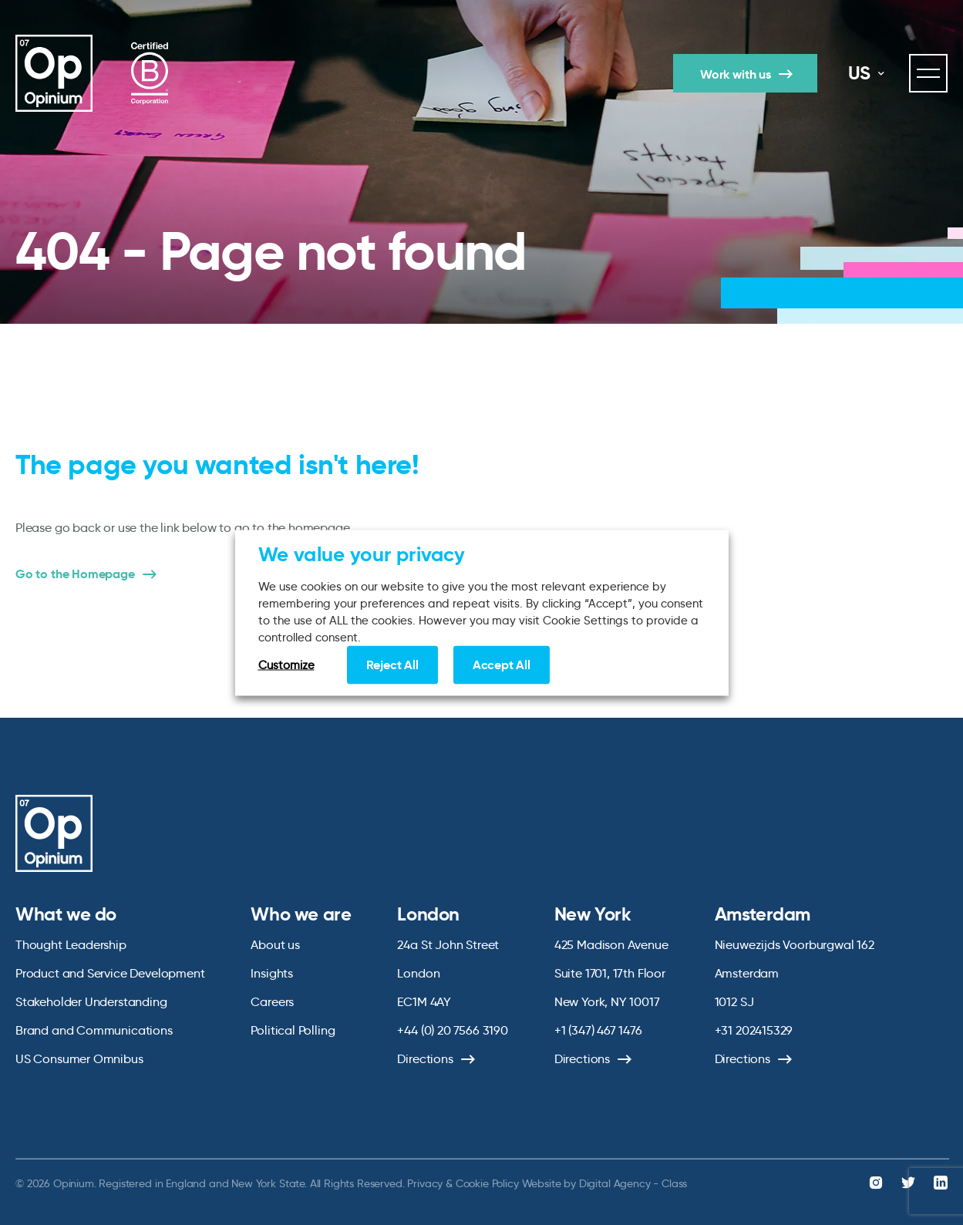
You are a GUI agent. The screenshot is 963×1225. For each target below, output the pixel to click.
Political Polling (293, 1030)
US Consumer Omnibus (79, 1059)
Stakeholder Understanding (91, 1001)
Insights (272, 973)
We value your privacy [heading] (362, 553)
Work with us (735, 74)
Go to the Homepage (75, 574)
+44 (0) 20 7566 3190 (452, 1030)
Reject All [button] (392, 664)
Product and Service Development (109, 973)
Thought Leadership (70, 944)
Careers (272, 1001)
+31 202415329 (754, 1030)
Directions (425, 1059)
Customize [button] (286, 664)
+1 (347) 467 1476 (598, 1030)
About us (275, 944)
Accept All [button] (501, 664)
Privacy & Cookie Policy (462, 1183)
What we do (65, 914)
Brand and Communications (94, 1030)
